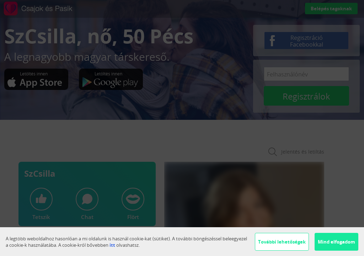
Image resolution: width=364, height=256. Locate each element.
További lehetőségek (282, 242)
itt (112, 245)
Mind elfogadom (336, 242)
